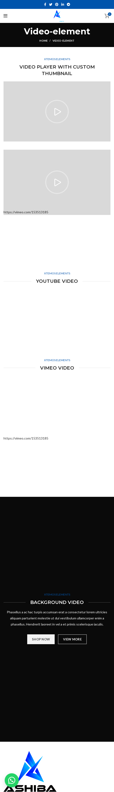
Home (43, 40)
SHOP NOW (41, 639)
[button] (12, 780)
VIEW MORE (72, 639)
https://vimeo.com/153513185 (26, 438)
